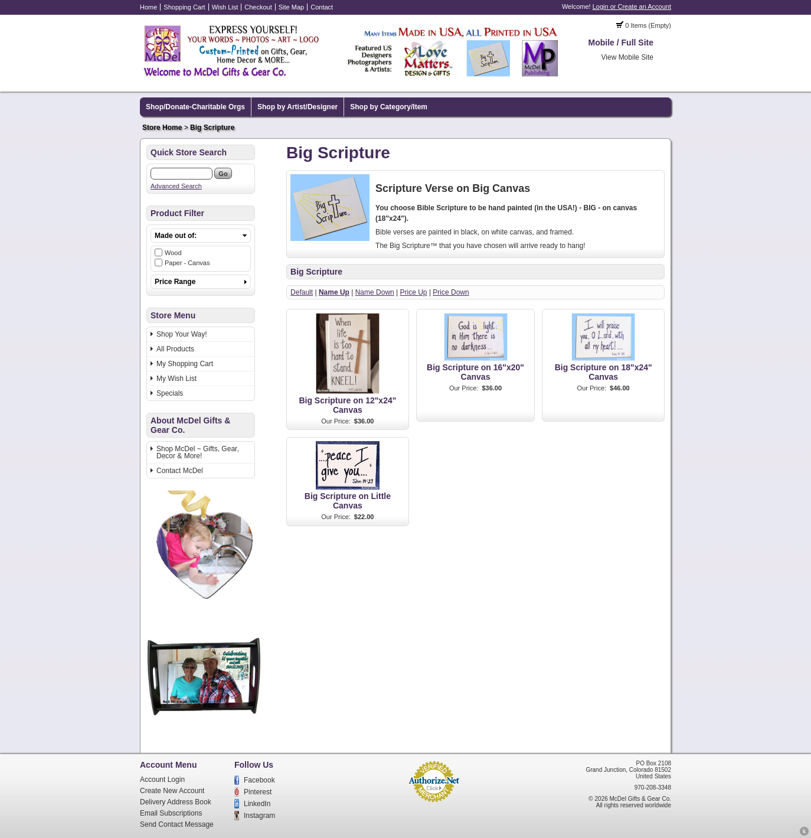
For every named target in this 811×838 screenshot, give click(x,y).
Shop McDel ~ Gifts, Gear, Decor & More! (197, 452)
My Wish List (176, 378)
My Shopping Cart (184, 364)
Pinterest (258, 792)
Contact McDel (179, 471)
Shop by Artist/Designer (297, 107)
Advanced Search (176, 186)
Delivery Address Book (175, 802)
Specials (169, 393)
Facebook (259, 780)
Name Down (374, 292)
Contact (321, 7)
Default (301, 292)
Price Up (413, 292)
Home (148, 7)
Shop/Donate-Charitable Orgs (195, 107)
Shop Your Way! (181, 334)
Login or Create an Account (632, 6)
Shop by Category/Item (388, 107)
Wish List (225, 7)
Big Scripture (212, 127)
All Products (175, 349)
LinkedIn (257, 804)
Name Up (334, 292)
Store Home (162, 127)
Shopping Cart (184, 7)
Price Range (175, 282)
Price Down (451, 292)
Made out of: (176, 235)
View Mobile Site (627, 57)
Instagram (259, 815)
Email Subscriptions (171, 813)
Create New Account (172, 791)
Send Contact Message (177, 824)
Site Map (291, 7)
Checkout (258, 7)
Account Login (162, 779)
